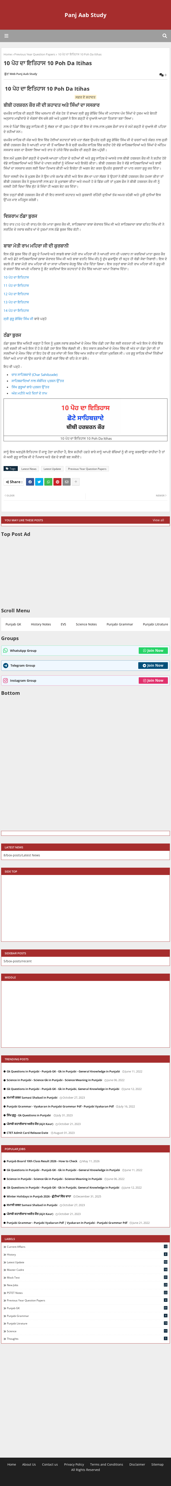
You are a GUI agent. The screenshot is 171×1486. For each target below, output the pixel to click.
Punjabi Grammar (120, 624)
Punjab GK (13, 624)
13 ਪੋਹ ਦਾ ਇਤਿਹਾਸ (16, 302)
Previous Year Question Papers (34, 54)
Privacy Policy (74, 1464)
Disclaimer (137, 1464)
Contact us (50, 1464)
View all (158, 520)
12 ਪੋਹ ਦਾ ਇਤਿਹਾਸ (16, 294)
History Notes (41, 624)
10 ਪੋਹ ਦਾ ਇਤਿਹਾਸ (16, 277)
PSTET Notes (87, 1293)
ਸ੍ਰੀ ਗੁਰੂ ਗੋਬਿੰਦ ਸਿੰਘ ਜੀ (18, 318)
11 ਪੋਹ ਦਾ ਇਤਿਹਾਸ (16, 285)
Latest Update (52, 469)
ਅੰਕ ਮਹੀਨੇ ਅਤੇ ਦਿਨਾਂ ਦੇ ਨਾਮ (29, 393)
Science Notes (86, 624)
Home (8, 54)
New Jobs (87, 1285)
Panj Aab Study (85, 15)
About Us (29, 1464)
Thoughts (87, 1339)
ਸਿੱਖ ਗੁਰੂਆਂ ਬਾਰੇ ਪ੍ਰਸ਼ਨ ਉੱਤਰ (30, 387)
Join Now (153, 650)
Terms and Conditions (106, 1464)
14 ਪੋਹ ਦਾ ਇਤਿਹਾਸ (16, 310)
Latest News (29, 469)
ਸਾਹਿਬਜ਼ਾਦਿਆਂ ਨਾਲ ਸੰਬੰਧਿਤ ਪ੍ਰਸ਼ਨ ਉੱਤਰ (38, 381)
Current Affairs (87, 1247)
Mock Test (87, 1277)
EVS (63, 624)
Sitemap (157, 1464)
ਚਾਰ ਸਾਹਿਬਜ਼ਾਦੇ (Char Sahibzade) (34, 374)
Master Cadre (87, 1270)
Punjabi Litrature (87, 1323)
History (87, 1254)
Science (87, 1331)
